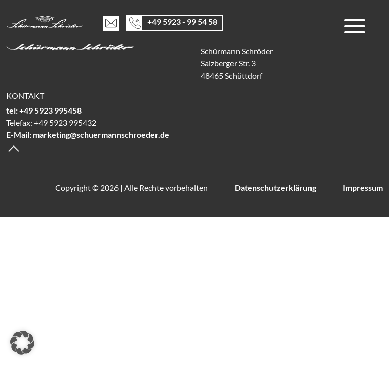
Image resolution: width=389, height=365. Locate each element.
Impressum (363, 187)
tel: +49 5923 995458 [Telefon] (44, 110)
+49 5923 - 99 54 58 (182, 21)
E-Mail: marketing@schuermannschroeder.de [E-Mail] (87, 134)
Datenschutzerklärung (275, 187)
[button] (22, 342)
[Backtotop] (13, 147)
